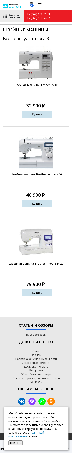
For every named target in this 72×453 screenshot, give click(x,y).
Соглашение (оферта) (36, 362)
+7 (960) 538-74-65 (39, 18)
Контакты (36, 382)
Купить (37, 114)
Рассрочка (36, 370)
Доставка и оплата (36, 366)
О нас (36, 351)
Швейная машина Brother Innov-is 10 (36, 174)
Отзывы (36, 355)
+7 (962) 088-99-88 (39, 14)
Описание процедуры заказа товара (36, 378)
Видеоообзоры (36, 334)
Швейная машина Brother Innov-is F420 (36, 263)
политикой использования (26, 434)
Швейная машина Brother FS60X (36, 85)
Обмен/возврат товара (36, 374)
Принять (15, 443)
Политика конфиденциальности (36, 359)
